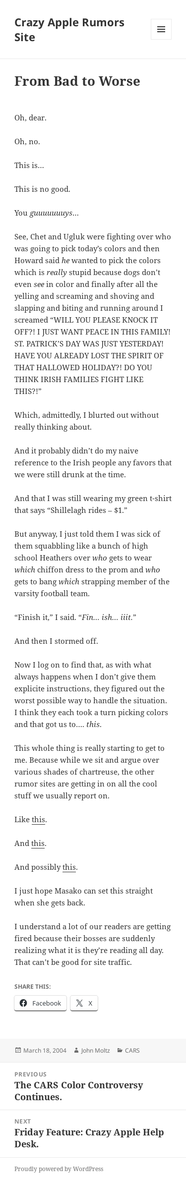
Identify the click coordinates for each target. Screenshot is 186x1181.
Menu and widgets (161, 39)
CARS (132, 1050)
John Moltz (95, 1050)
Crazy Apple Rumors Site (69, 29)
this (38, 819)
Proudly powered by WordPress (58, 1169)
